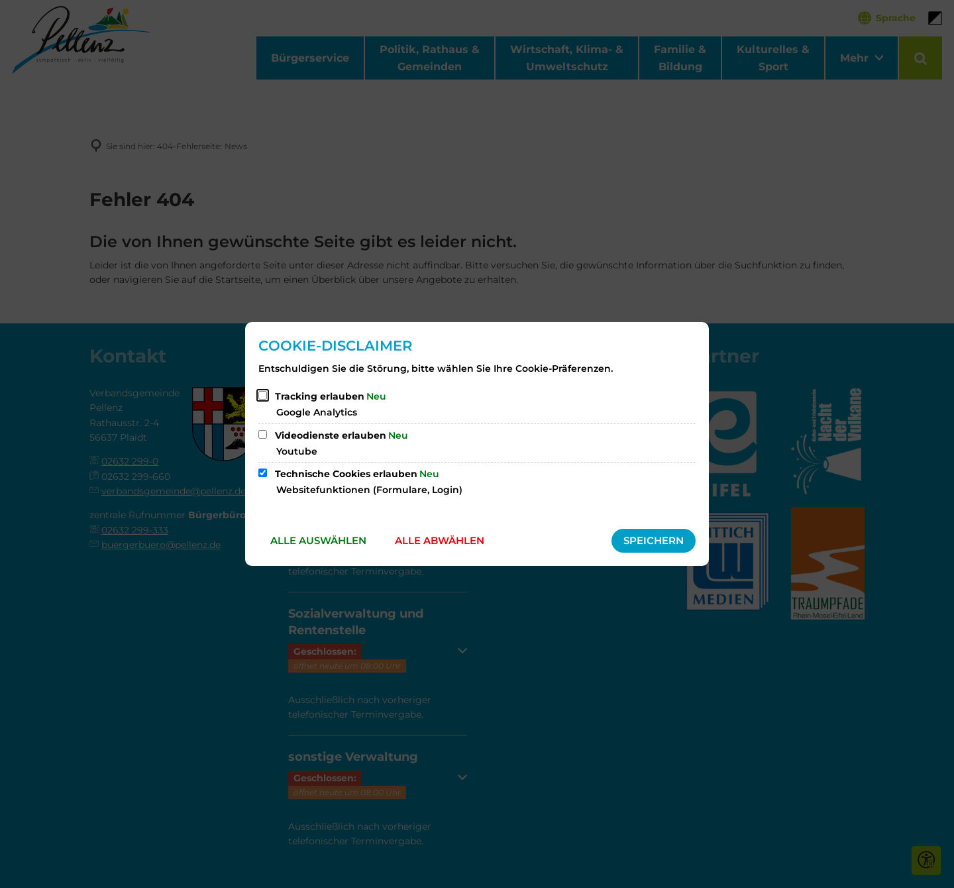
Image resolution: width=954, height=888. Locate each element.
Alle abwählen (439, 540)
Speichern (653, 540)
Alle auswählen (318, 540)
